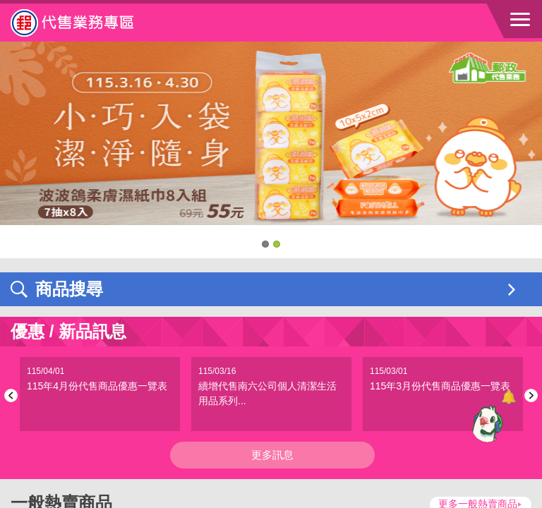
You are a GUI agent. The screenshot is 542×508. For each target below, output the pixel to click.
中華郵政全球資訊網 (88, 22)
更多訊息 (272, 455)
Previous (13, 395)
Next (529, 395)
